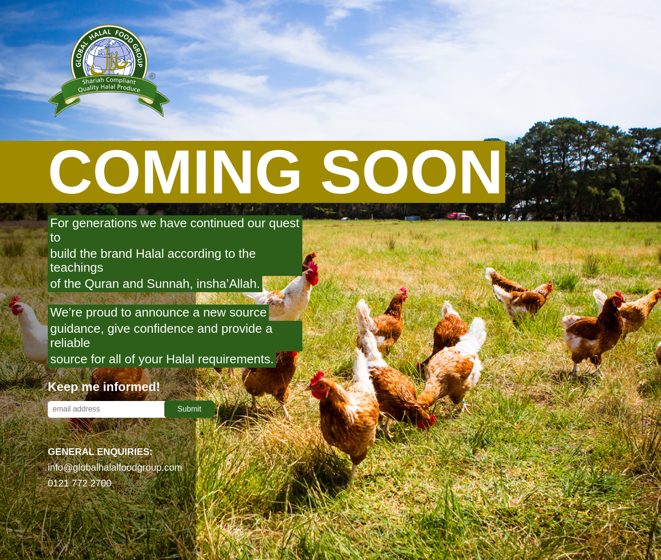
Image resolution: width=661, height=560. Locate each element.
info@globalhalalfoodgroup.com (115, 467)
